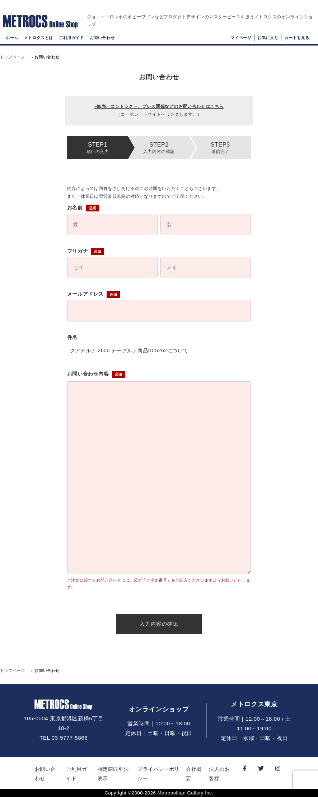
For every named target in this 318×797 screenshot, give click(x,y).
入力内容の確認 (159, 624)
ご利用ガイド (71, 37)
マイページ (240, 37)
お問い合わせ (102, 37)
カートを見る (296, 37)
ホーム (12, 37)
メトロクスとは (38, 37)
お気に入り (267, 37)
